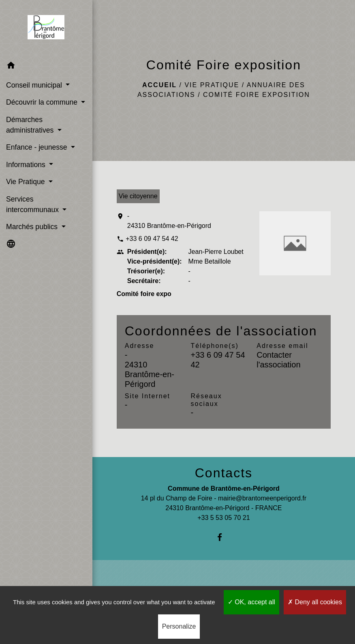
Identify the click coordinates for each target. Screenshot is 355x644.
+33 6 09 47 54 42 (152, 238)
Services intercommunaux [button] (33, 204)
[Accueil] (46, 29)
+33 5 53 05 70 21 (223, 517)
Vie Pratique (211, 85)
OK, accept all (251, 602)
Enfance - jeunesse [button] (37, 147)
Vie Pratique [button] (26, 182)
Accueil (159, 85)
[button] (46, 66)
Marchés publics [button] (33, 227)
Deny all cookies (315, 602)
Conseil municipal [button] (35, 85)
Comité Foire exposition (256, 94)
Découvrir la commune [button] (42, 102)
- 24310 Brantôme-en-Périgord (169, 221)
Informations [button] (26, 165)
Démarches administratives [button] (31, 125)
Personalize (179, 626)
